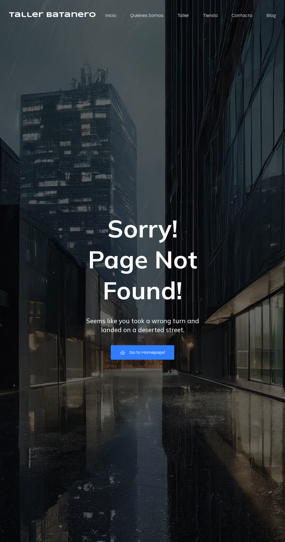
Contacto (242, 15)
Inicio (110, 15)
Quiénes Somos (146, 15)
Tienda (210, 15)
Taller (183, 15)
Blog (271, 15)
